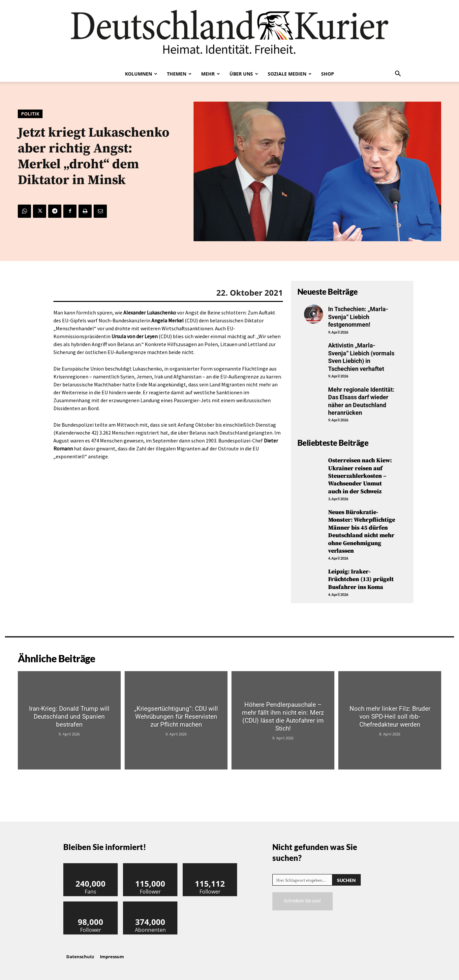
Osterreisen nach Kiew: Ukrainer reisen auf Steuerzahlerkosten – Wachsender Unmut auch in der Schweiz (360, 476)
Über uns (243, 74)
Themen (179, 74)
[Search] (346, 880)
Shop (327, 74)
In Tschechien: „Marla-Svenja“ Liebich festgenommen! (358, 317)
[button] (398, 74)
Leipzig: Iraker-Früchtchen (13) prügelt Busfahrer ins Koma (361, 579)
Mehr (210, 74)
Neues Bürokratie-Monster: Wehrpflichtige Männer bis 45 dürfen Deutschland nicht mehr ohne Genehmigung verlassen (361, 531)
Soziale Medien (290, 74)
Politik (30, 114)
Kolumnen (141, 74)
